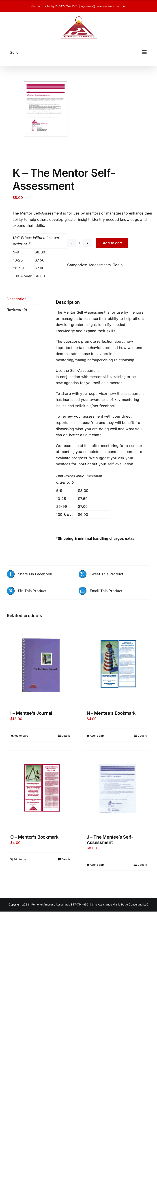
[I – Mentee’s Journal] (40, 666)
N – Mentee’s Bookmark (111, 713)
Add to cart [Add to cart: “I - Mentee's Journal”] (20, 735)
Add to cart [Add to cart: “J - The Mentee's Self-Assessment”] (97, 864)
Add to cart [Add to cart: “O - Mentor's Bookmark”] (20, 859)
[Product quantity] (79, 243)
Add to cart (112, 243)
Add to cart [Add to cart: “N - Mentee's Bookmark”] (97, 735)
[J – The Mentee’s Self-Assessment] (116, 790)
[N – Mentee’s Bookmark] (116, 666)
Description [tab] (17, 299)
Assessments (99, 265)
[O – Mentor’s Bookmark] (40, 790)
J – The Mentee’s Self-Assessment (110, 839)
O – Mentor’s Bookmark (34, 837)
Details (66, 735)
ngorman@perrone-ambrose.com (103, 6)
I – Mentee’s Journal (31, 713)
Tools (118, 265)
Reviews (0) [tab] (17, 309)
